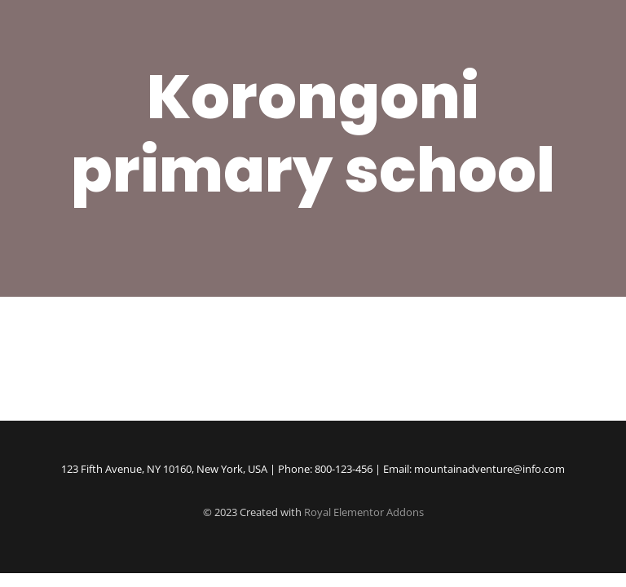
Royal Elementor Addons (364, 512)
